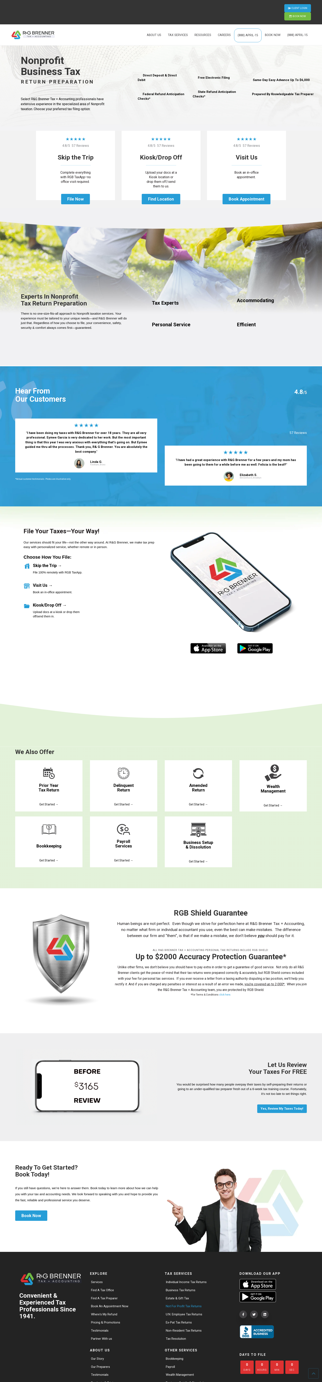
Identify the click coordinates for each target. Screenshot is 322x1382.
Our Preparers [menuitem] (101, 1366)
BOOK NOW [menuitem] (273, 23)
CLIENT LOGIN (262, 5)
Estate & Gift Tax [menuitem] (178, 1296)
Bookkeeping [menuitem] (175, 1358)
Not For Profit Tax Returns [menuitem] (184, 1304)
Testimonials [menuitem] (100, 1329)
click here (224, 991)
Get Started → (48, 800)
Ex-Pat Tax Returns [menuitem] (179, 1321)
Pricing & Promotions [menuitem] (106, 1321)
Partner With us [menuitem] (102, 1338)
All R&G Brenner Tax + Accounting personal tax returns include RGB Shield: (211, 947)
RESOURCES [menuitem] (203, 23)
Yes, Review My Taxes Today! (280, 1105)
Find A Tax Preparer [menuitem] (105, 1296)
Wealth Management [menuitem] (181, 1375)
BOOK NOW (295, 5)
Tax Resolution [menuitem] (176, 1338)
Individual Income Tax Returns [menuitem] (187, 1279)
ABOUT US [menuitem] (154, 23)
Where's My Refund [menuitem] (105, 1313)
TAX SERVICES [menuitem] (178, 23)
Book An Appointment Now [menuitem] (110, 1304)
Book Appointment (246, 199)
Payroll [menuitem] (171, 1366)
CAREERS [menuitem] (224, 23)
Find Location (161, 199)
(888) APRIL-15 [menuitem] (248, 23)
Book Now (31, 1212)
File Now (75, 199)
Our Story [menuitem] (98, 1358)
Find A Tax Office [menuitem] (103, 1287)
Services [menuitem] (97, 1279)
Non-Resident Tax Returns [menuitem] (185, 1329)
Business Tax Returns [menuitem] (181, 1287)
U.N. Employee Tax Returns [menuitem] (185, 1313)
